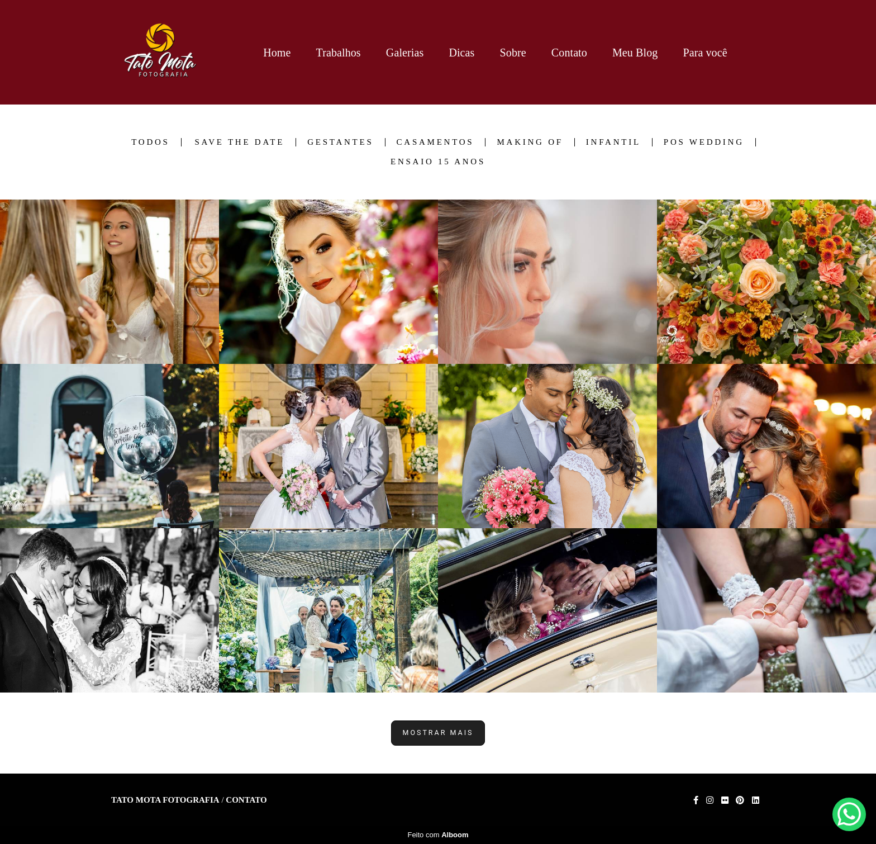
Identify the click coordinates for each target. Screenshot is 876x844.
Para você (705, 52)
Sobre (513, 52)
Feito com (437, 835)
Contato (569, 52)
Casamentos (435, 142)
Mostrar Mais (438, 732)
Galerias (404, 52)
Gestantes (340, 142)
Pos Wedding (704, 142)
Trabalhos (338, 52)
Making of (530, 142)
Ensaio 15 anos (438, 162)
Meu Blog (635, 52)
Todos (150, 142)
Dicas (461, 52)
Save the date (239, 142)
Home (277, 52)
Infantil (613, 142)
